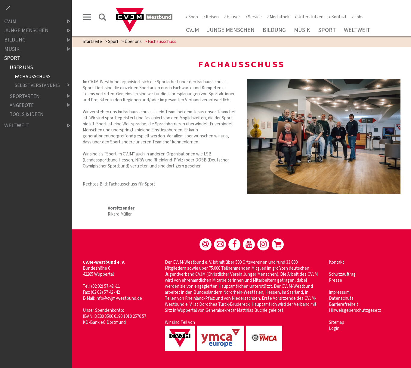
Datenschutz (341, 298)
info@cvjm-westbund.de (119, 298)
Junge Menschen (231, 30)
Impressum (339, 292)
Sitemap (336, 322)
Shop (192, 17)
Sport (327, 30)
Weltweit (357, 30)
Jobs (357, 17)
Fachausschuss (33, 76)
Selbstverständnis (37, 85)
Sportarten (35, 96)
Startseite (92, 41)
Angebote (35, 105)
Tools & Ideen (27, 114)
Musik (302, 30)
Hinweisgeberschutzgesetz (355, 310)
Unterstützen (309, 17)
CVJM (192, 30)
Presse (335, 280)
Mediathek (278, 17)
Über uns (133, 41)
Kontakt (338, 17)
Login (334, 328)
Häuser (232, 17)
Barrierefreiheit (343, 304)
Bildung (274, 30)
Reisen (211, 17)
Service (254, 17)
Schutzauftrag (342, 274)
